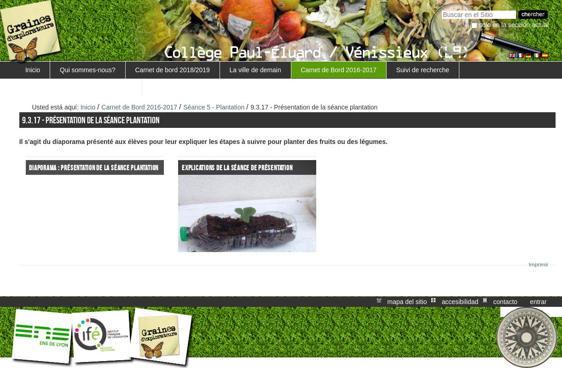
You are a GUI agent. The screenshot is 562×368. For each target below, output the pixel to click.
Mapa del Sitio (407, 301)
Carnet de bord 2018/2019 (172, 70)
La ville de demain (255, 70)
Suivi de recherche (422, 70)
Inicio (32, 70)
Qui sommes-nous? (88, 70)
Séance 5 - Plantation (214, 107)
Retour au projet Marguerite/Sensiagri (78, 87)
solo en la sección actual (514, 25)
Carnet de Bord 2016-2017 (339, 70)
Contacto (505, 301)
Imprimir (539, 264)
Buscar (441, 9)
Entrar (538, 301)
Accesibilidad (460, 301)
